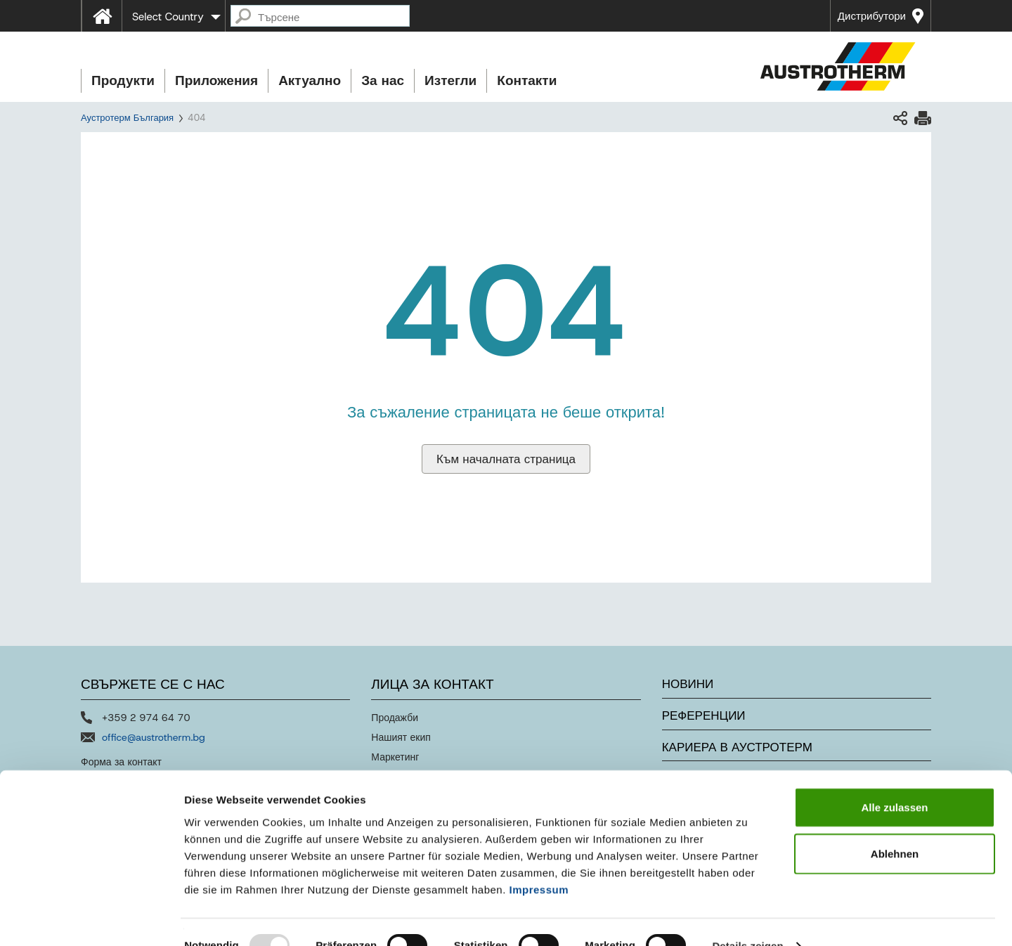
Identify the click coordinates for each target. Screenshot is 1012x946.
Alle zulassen (894, 780)
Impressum (539, 861)
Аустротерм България (127, 118)
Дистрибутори (872, 16)
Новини (688, 684)
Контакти (527, 80)
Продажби (394, 717)
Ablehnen (895, 826)
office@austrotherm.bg (153, 737)
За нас (382, 80)
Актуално (309, 80)
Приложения (216, 80)
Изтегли (450, 80)
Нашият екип (401, 737)
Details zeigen (747, 918)
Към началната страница (506, 459)
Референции (704, 715)
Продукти (123, 80)
